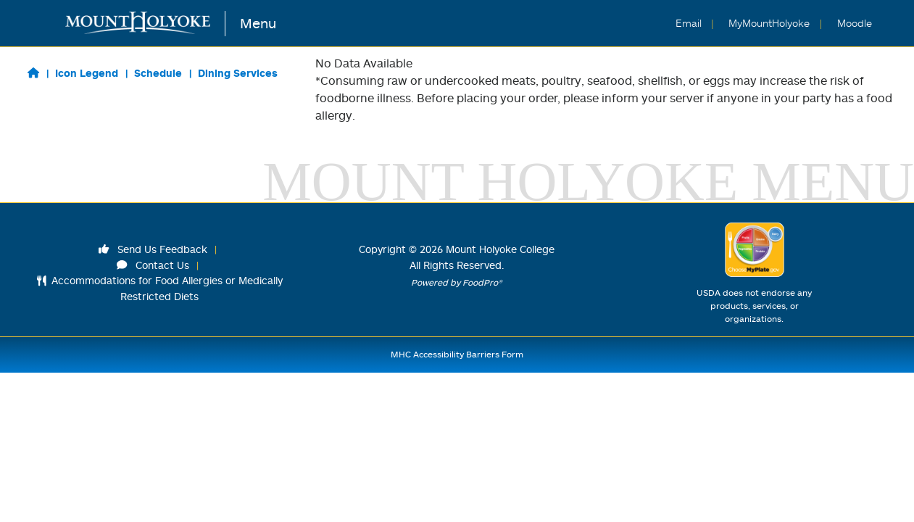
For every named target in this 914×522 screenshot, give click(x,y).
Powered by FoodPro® (456, 282)
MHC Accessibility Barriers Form (457, 354)
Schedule (158, 73)
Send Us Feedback (153, 249)
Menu (258, 22)
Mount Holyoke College (500, 249)
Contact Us (153, 265)
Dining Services (238, 73)
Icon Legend (86, 73)
